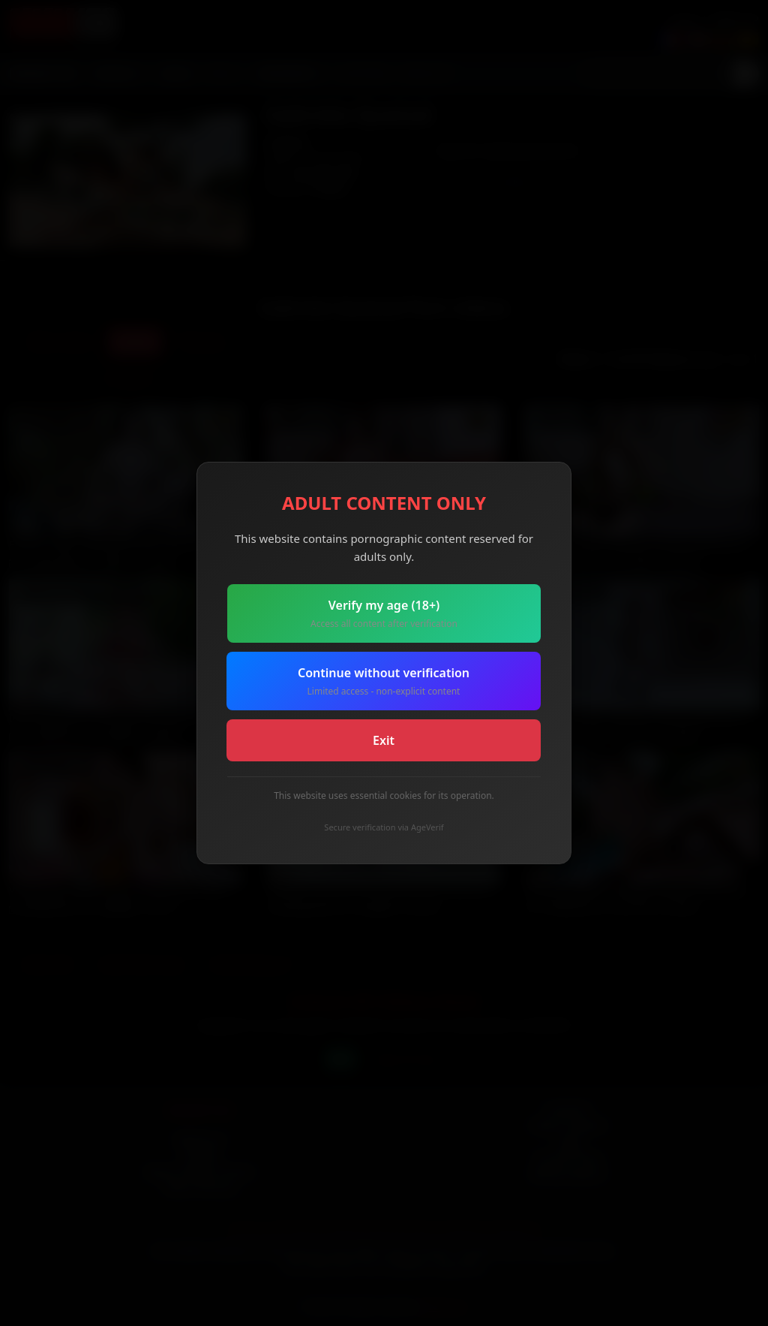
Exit (383, 740)
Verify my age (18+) (384, 614)
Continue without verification (383, 681)
